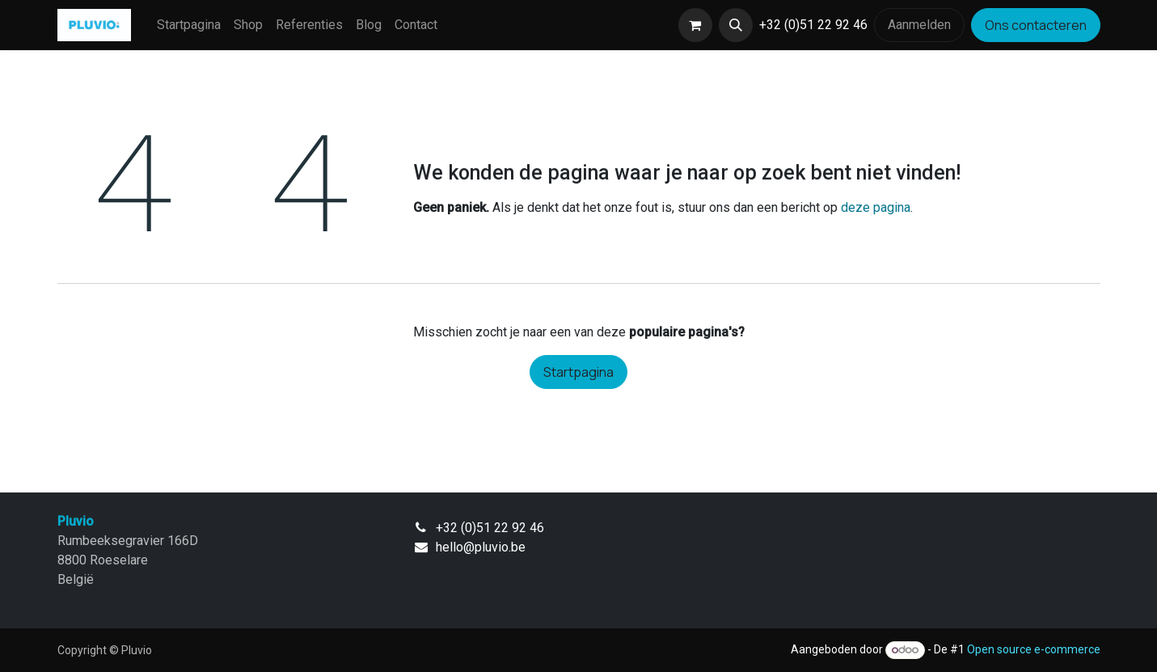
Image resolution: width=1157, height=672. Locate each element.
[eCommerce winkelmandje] (695, 25)
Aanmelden (919, 24)
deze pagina (875, 207)
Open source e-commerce (1033, 649)
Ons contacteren (1036, 25)
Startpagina (578, 372)
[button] (736, 25)
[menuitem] (188, 25)
